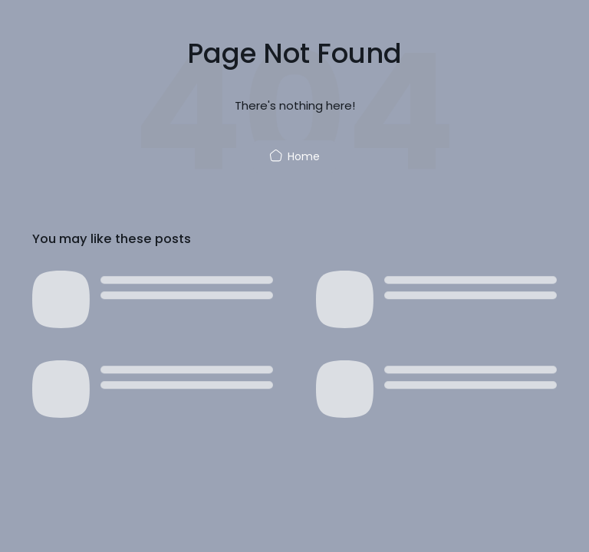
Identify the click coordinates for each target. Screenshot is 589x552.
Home (294, 156)
